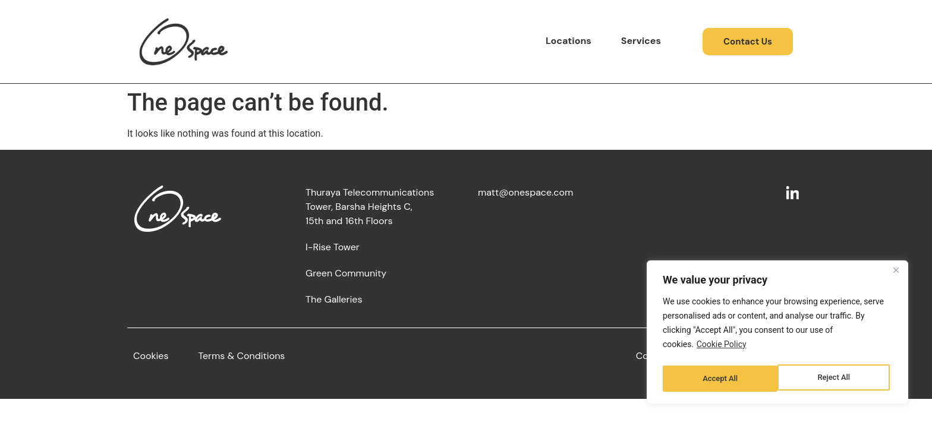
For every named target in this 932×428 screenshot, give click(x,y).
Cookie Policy (722, 349)
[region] (777, 334)
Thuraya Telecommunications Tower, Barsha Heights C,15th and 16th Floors (370, 206)
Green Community (346, 273)
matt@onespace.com (525, 192)
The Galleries (334, 299)
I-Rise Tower (333, 247)
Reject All (718, 378)
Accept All (835, 378)
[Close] (896, 275)
